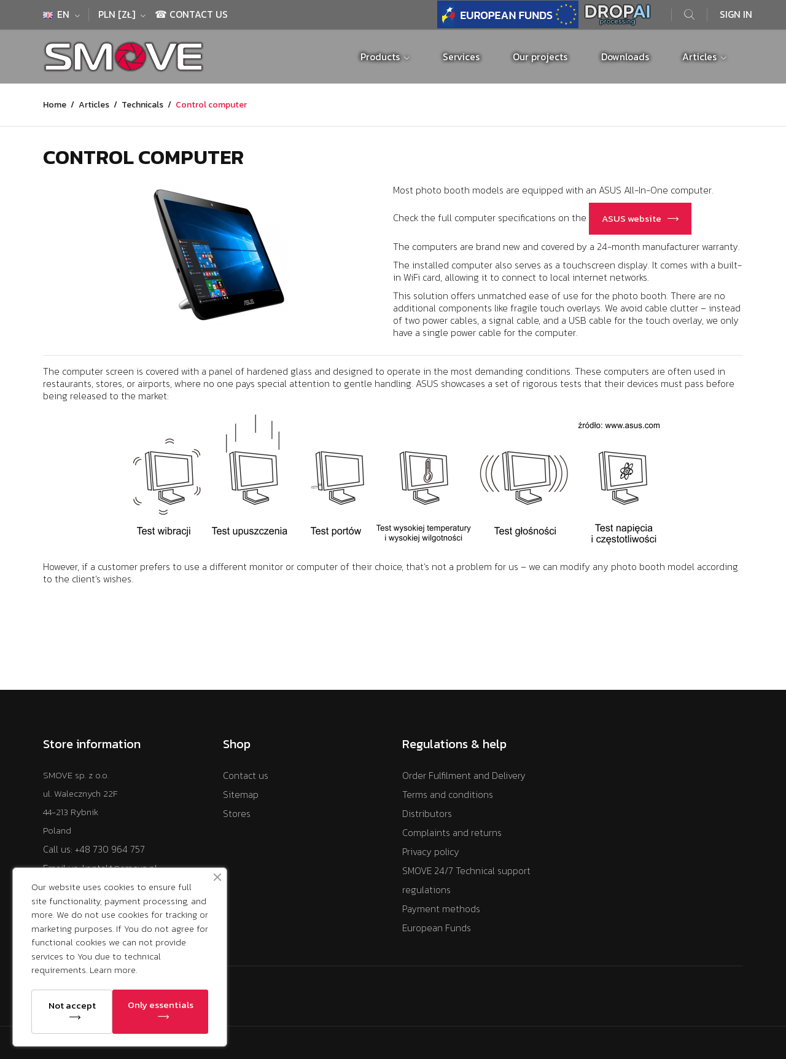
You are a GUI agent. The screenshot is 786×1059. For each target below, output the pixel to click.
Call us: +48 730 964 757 (94, 849)
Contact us (245, 775)
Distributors (427, 814)
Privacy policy (430, 852)
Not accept (72, 1005)
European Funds (436, 928)
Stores (237, 814)
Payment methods (441, 909)
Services (461, 57)
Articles (700, 57)
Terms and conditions (447, 794)
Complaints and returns (452, 833)
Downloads (625, 57)
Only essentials (160, 1005)
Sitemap (241, 794)
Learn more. (113, 970)
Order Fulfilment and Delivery (464, 775)
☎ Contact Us (191, 14)
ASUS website (631, 218)
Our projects (540, 57)
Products (381, 57)
